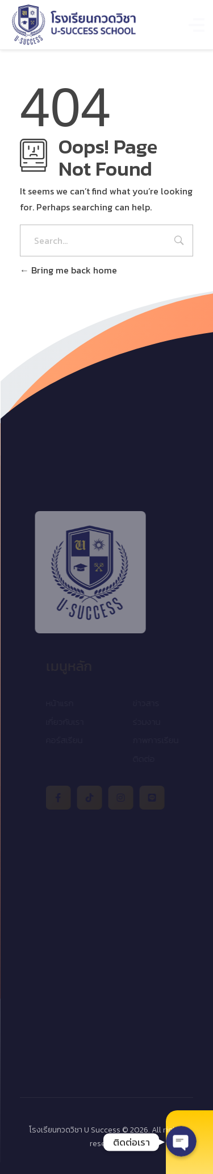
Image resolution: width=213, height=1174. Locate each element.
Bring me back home (68, 270)
